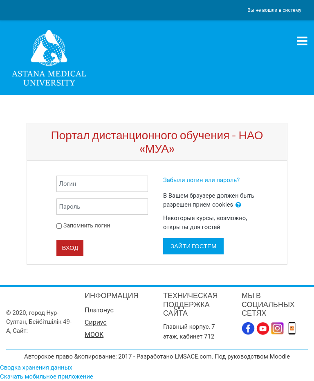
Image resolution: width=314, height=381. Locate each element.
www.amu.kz (46, 330)
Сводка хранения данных (36, 367)
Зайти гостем (193, 246)
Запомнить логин (86, 225)
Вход (70, 248)
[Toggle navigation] (302, 41)
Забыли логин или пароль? (201, 180)
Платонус (99, 310)
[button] (238, 205)
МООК (94, 335)
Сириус (96, 322)
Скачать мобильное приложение (46, 376)
